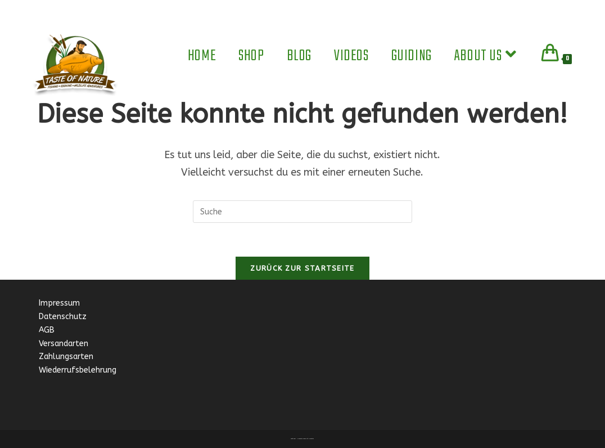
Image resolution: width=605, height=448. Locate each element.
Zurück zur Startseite (302, 268)
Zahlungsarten (66, 356)
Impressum (60, 303)
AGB (47, 330)
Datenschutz (63, 316)
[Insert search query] (302, 211)
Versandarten (63, 343)
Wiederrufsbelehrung (77, 370)
